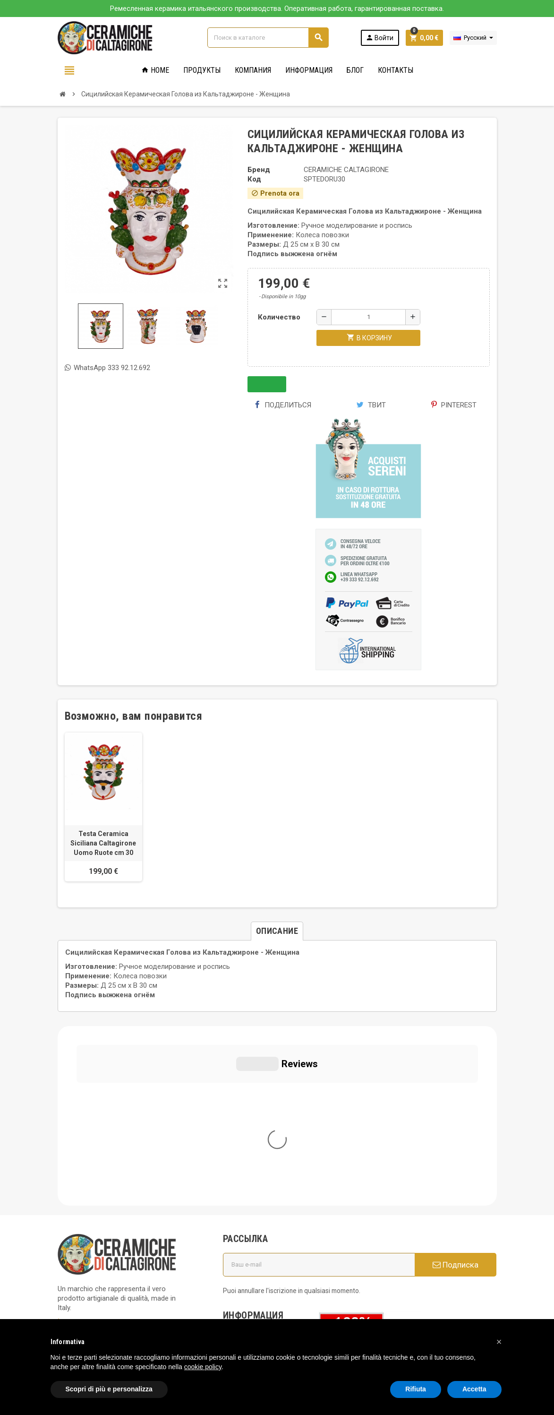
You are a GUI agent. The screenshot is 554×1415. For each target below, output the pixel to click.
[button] (499, 1341)
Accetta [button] (474, 1389)
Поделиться (283, 405)
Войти (379, 38)
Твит (371, 405)
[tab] (277, 931)
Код (254, 179)
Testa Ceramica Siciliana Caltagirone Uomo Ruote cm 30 (103, 843)
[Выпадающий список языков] (473, 38)
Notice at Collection (88, 1289)
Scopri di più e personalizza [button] (109, 1389)
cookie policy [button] (203, 1367)
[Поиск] (267, 37)
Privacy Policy (79, 1237)
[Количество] (368, 317)
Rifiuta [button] (415, 1389)
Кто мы (241, 1152)
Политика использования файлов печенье (261, 1188)
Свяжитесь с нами (258, 1273)
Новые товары (253, 1260)
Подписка (455, 1085)
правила (242, 1247)
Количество (279, 317)
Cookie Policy (79, 1251)
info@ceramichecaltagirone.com (118, 1170)
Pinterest (454, 405)
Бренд (258, 169)
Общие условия (254, 1166)
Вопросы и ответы (259, 1211)
